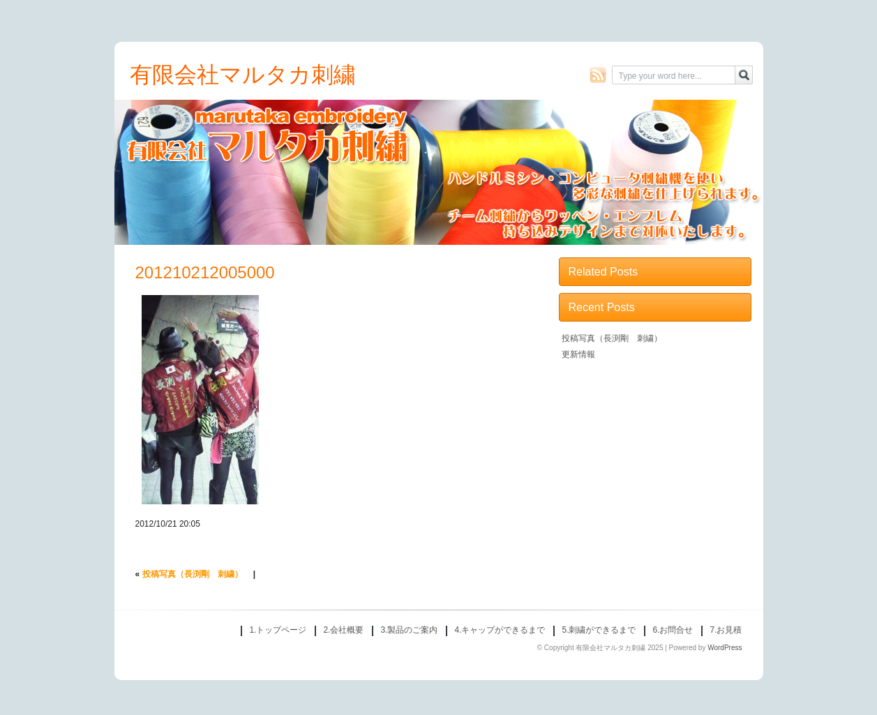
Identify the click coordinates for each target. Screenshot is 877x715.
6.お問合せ (672, 630)
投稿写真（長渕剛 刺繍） (192, 574)
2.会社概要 (343, 630)
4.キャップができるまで (499, 630)
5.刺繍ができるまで (599, 630)
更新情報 (578, 354)
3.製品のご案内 (408, 630)
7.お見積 (726, 630)
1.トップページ (277, 630)
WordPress (724, 648)
